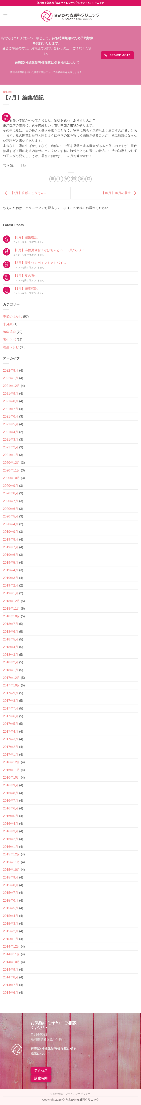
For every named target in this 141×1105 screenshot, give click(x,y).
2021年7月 (10, 409)
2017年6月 (10, 716)
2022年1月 (10, 378)
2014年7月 (10, 985)
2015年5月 (10, 908)
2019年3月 (10, 578)
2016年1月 (10, 846)
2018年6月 (10, 631)
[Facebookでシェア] (59, 179)
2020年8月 (10, 493)
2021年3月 (10, 439)
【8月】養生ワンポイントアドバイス (39, 263)
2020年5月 (10, 516)
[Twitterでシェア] (67, 179)
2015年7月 (10, 892)
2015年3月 (10, 923)
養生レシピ (11, 347)
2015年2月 (10, 931)
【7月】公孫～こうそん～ (25, 193)
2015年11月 (11, 862)
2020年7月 (10, 501)
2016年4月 (10, 823)
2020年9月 (10, 485)
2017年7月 (10, 708)
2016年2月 (10, 839)
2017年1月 (10, 754)
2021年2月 (10, 447)
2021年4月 (10, 432)
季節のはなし (12, 316)
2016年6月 (10, 808)
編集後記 (7, 92)
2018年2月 (10, 662)
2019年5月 (10, 562)
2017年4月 (10, 731)
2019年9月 (10, 531)
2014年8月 (10, 977)
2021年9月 (10, 393)
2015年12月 (11, 854)
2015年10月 (11, 869)
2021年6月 (10, 416)
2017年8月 (10, 700)
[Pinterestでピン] (81, 179)
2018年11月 (11, 608)
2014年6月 (10, 992)
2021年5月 (10, 424)
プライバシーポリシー (78, 1093)
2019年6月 (10, 554)
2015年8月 (10, 885)
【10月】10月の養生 (119, 193)
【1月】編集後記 (25, 288)
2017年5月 (10, 723)
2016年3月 (10, 831)
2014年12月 (11, 946)
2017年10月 (11, 685)
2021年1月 (10, 455)
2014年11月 (11, 954)
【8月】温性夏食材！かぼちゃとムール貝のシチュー (51, 250)
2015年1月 (10, 939)
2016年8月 (10, 793)
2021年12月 (11, 386)
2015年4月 (10, 916)
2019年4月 (10, 570)
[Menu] (5, 16)
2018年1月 (10, 670)
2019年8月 (10, 539)
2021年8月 (10, 401)
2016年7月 (10, 800)
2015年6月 (10, 900)
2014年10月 (11, 962)
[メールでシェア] (74, 179)
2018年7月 (10, 624)
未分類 (8, 324)
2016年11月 (11, 770)
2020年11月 (11, 470)
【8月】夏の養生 (25, 275)
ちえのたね (56, 1093)
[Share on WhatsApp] (52, 179)
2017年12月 (11, 677)
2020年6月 (10, 509)
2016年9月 (10, 785)
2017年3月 (10, 739)
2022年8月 (10, 370)
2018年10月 (11, 616)
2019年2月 (10, 585)
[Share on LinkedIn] (88, 179)
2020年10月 (11, 478)
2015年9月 (10, 877)
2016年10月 (11, 777)
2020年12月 (11, 462)
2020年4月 (10, 524)
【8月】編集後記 (25, 237)
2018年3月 (10, 654)
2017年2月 (10, 747)
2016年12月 (11, 762)
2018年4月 (10, 647)
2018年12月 (11, 601)
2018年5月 (10, 639)
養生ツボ (9, 339)
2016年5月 (10, 816)
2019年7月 (10, 547)
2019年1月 (10, 593)
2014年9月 (10, 969)
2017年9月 (10, 693)
